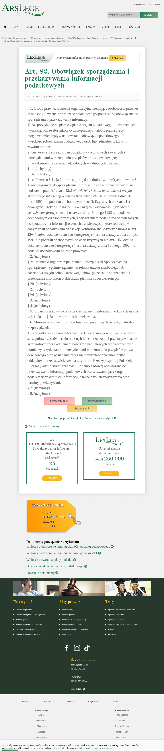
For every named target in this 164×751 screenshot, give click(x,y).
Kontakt (70, 701)
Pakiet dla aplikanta (24, 609)
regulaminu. (61, 748)
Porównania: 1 (97, 400)
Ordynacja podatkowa (54, 38)
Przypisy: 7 (82, 408)
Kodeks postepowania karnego (28, 634)
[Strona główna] (5, 27)
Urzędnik (42, 732)
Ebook (118, 27)
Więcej (134, 27)
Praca (115, 701)
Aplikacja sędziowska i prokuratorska (123, 624)
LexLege (49, 526)
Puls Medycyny (122, 726)
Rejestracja (139, 4)
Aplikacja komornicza (116, 614)
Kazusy (90, 27)
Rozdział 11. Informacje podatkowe (118, 38)
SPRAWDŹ (117, 58)
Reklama (47, 701)
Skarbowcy (42, 726)
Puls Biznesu (122, 715)
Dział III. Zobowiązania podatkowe (83, 38)
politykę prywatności (104, 748)
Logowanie (154, 4)
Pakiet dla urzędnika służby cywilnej (30, 614)
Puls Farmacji (122, 737)
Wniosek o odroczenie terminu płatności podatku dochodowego (70, 546)
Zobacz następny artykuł (100, 418)
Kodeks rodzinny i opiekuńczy (74, 619)
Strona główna (19, 38)
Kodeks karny (67, 609)
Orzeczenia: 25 (59, 400)
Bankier (122, 720)
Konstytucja (66, 634)
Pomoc (25, 701)
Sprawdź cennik (48, 505)
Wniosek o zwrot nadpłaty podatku (51, 560)
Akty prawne (35, 38)
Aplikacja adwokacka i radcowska (121, 609)
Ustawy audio (71, 27)
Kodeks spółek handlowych (73, 624)
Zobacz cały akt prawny (42, 426)
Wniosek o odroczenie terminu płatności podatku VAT (63, 553)
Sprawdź (52, 478)
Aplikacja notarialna (116, 619)
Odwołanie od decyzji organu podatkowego (56, 566)
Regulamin (93, 701)
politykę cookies (86, 748)
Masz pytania (78, 689)
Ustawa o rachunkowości (26, 629)
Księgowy (112, 634)
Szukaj (149, 15)
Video (105, 27)
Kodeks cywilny (22, 619)
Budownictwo (42, 720)
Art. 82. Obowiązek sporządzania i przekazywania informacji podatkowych (36, 41)
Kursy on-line (47, 27)
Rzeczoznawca (41, 737)
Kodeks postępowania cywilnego (29, 624)
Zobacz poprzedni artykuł (64, 418)
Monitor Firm (122, 732)
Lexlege (42, 715)
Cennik (29, 27)
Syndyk (111, 629)
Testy (15, 27)
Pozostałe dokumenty (42, 573)
